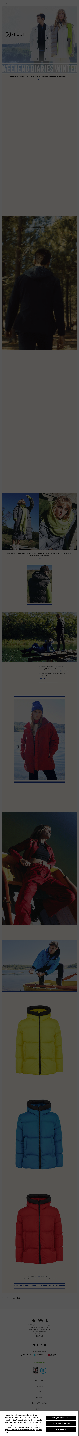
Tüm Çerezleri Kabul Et (61, 1418)
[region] (39, 1423)
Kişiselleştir (61, 1429)
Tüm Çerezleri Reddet (61, 1423)
